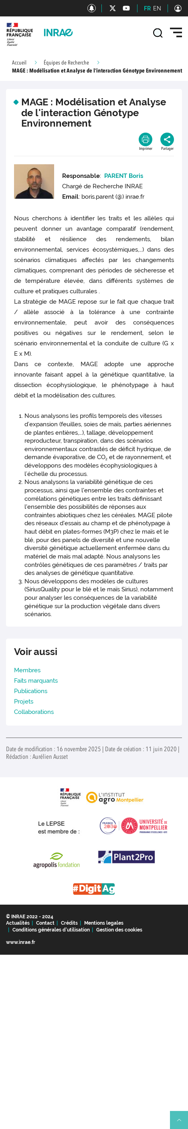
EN (157, 8)
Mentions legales (103, 923)
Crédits (69, 923)
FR (147, 8)
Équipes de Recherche (66, 63)
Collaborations (34, 712)
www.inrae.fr (20, 942)
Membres (27, 670)
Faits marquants (36, 680)
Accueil (19, 63)
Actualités (18, 923)
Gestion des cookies (119, 930)
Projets (23, 701)
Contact (45, 923)
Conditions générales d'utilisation (51, 930)
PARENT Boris (123, 175)
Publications (30, 691)
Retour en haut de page (182, 1123)
